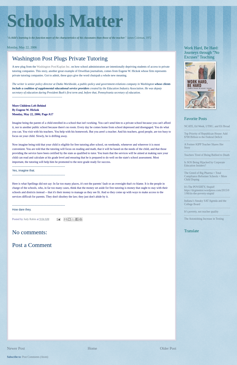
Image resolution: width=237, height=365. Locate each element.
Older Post (168, 348)
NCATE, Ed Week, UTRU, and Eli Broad (207, 126)
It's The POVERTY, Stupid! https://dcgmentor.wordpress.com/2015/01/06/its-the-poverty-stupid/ (206, 190)
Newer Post (16, 348)
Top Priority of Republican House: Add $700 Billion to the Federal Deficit (205, 135)
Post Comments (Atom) (35, 356)
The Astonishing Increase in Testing (204, 218)
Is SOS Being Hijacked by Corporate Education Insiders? (204, 164)
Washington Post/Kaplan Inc (53, 66)
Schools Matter (65, 20)
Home (92, 348)
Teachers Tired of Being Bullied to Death (206, 154)
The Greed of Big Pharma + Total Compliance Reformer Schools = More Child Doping (205, 176)
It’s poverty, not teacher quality (201, 211)
